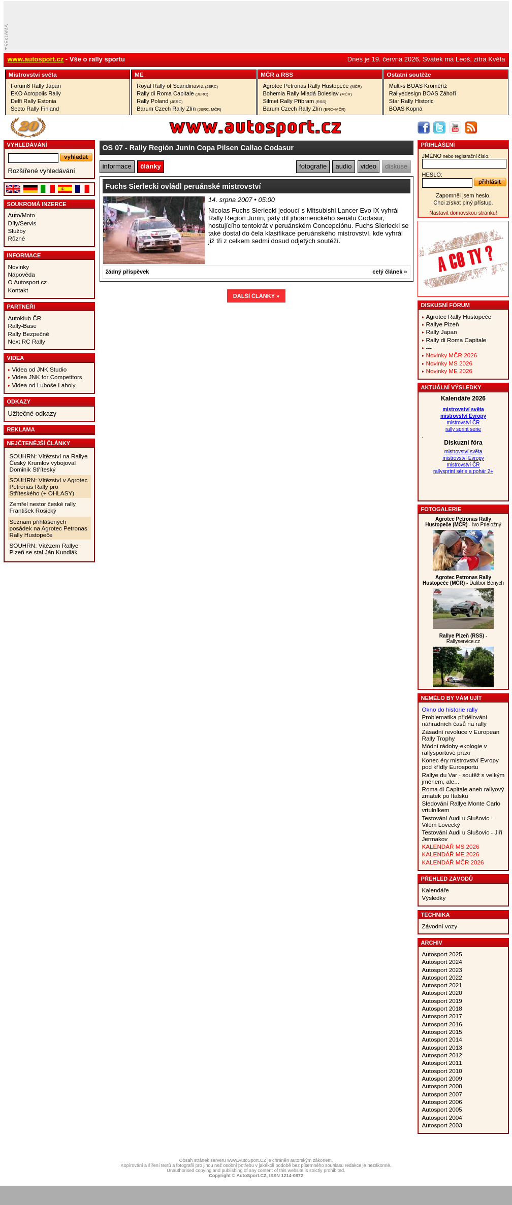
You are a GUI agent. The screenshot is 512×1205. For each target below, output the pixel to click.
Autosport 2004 (442, 1117)
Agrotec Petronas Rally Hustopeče (312, 86)
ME (139, 74)
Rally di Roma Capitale (172, 93)
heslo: (432, 175)
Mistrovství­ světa (33, 74)
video (368, 166)
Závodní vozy (440, 926)
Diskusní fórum (445, 305)
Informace (24, 255)
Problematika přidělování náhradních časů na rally (455, 720)
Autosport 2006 (442, 1101)
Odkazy (19, 401)
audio (344, 166)
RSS (287, 74)
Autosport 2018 (442, 1008)
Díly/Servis (22, 223)
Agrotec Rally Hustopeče (459, 316)
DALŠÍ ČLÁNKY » (256, 296)
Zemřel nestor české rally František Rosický (43, 507)
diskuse (396, 166)
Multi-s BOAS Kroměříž (418, 86)
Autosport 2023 (442, 969)
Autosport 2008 (442, 1086)
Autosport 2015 (442, 1031)
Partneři (21, 307)
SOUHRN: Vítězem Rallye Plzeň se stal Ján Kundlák (44, 548)
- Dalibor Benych (463, 580)
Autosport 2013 (442, 1047)
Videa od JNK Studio (39, 369)
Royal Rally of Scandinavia (177, 86)
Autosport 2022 (442, 977)
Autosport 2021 (442, 985)
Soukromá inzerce (37, 204)
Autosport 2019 (442, 1000)
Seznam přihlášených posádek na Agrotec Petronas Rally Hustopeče (48, 528)
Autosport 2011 (442, 1062)
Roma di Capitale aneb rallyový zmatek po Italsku (463, 792)
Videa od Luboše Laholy (44, 385)
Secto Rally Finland (35, 109)
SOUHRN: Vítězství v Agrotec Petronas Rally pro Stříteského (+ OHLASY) (49, 486)
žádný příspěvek (127, 272)
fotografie (313, 166)
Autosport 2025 (442, 954)
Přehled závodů (447, 879)
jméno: (456, 156)
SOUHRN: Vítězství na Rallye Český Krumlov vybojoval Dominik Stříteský (49, 463)
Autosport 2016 (442, 1024)
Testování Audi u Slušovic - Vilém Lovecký (457, 821)
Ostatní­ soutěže (409, 74)
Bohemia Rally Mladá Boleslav (307, 93)
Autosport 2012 (442, 1055)
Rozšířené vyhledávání (41, 171)
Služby (17, 230)
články (150, 166)
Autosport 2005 (442, 1109)
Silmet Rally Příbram (295, 101)
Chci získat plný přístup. (463, 202)
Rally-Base (22, 325)
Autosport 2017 (442, 1016)
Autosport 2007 (442, 1094)
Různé (16, 238)
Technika (435, 915)
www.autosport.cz (36, 59)
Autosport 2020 (442, 992)
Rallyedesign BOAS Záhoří (422, 93)
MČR (267, 74)
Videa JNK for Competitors (47, 377)
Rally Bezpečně (28, 333)
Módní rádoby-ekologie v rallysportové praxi (454, 749)
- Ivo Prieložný (463, 521)
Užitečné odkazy (32, 413)
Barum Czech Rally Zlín (179, 109)
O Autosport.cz (27, 282)
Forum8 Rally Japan (36, 86)
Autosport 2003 (442, 1125)
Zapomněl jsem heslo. (463, 195)
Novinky (18, 266)
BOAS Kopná (406, 109)
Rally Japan (441, 331)
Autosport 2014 (442, 1039)
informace (117, 166)
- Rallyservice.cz (463, 638)
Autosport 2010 (442, 1070)
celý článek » (389, 272)
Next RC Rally (26, 341)
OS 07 (113, 148)
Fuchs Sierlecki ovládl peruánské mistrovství (183, 186)
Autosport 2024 (442, 961)
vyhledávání (27, 145)
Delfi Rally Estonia (33, 101)
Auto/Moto (21, 215)
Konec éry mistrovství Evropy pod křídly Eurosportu (460, 763)
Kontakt (18, 290)
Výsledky (434, 897)
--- (429, 347)
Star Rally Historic (411, 101)
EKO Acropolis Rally (36, 93)
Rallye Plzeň (442, 324)
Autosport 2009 (442, 1078)
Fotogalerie (441, 509)
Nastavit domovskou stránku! (463, 213)
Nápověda (21, 274)
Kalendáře (435, 890)
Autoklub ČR (25, 318)
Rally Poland (159, 101)
